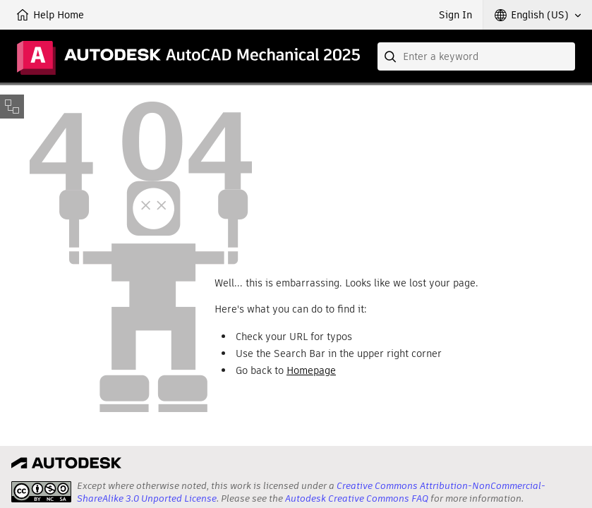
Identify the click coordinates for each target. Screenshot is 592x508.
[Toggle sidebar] (12, 107)
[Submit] (391, 56)
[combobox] (476, 56)
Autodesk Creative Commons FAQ (356, 498)
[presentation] (41, 491)
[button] (537, 15)
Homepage (311, 370)
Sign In (455, 15)
